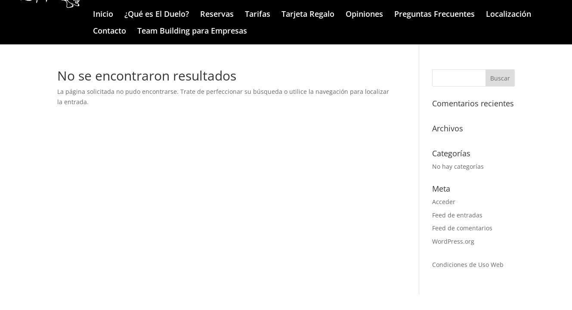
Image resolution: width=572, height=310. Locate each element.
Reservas (217, 15)
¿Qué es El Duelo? (156, 15)
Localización (508, 15)
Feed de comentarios (462, 228)
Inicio (103, 15)
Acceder (443, 202)
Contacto (109, 32)
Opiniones (364, 15)
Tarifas (257, 15)
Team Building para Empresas (192, 32)
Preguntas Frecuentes (434, 15)
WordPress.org (453, 241)
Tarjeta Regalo (307, 15)
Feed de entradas (457, 215)
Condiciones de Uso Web (468, 264)
